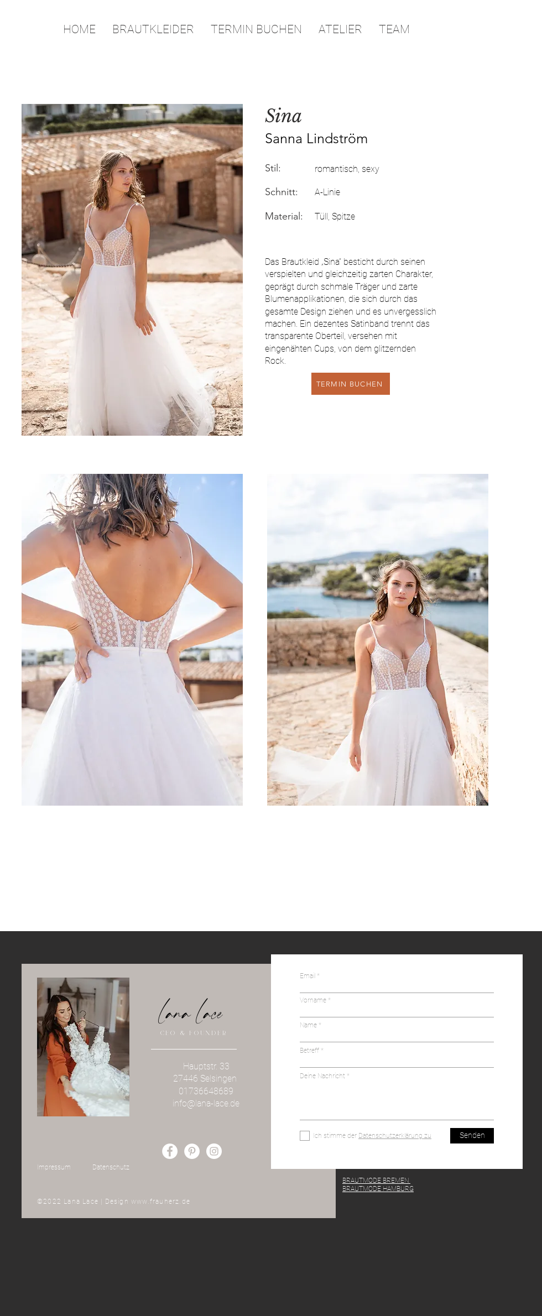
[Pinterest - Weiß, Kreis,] (192, 1151)
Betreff (309, 1050)
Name (308, 1025)
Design (118, 1201)
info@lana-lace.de (206, 1103)
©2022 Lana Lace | (71, 1201)
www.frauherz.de (160, 1201)
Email (308, 976)
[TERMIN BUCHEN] (350, 384)
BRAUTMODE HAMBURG (378, 1189)
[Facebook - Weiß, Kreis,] (170, 1151)
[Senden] (472, 1135)
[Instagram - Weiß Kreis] (214, 1151)
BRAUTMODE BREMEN (376, 1180)
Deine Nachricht (323, 1076)
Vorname (313, 1000)
